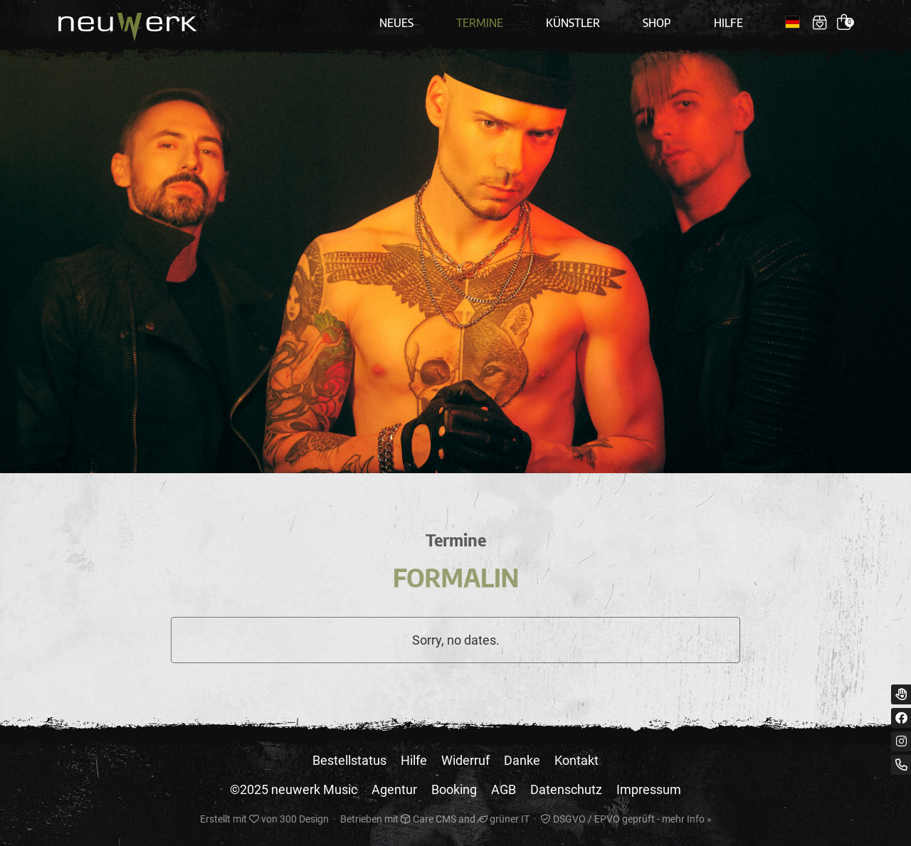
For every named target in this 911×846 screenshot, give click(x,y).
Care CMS (428, 819)
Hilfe (728, 23)
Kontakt (576, 760)
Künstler (573, 23)
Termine (479, 23)
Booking (454, 789)
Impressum (648, 789)
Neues (396, 23)
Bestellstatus (349, 760)
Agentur (394, 789)
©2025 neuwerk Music (293, 789)
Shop (657, 23)
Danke (522, 760)
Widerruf (465, 760)
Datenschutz (566, 789)
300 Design (304, 819)
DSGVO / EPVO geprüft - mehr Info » (626, 819)
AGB (503, 789)
